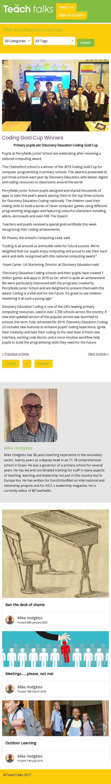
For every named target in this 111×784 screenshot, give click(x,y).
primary (44, 364)
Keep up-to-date (71, 15)
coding (10, 364)
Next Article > (98, 354)
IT (26, 364)
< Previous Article (15, 354)
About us (66, 7)
